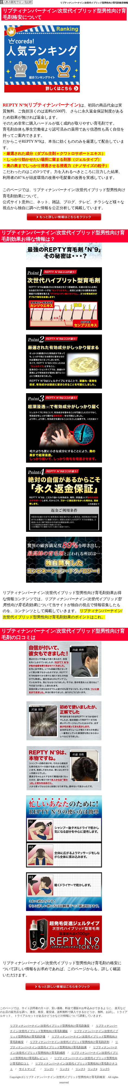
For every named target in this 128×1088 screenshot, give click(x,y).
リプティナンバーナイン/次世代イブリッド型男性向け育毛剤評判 (69, 1041)
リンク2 (64, 1068)
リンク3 (80, 1068)
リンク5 (104, 1068)
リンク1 (49, 1068)
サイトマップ (27, 1068)
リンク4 (92, 1068)
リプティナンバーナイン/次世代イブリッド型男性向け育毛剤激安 (49, 1025)
